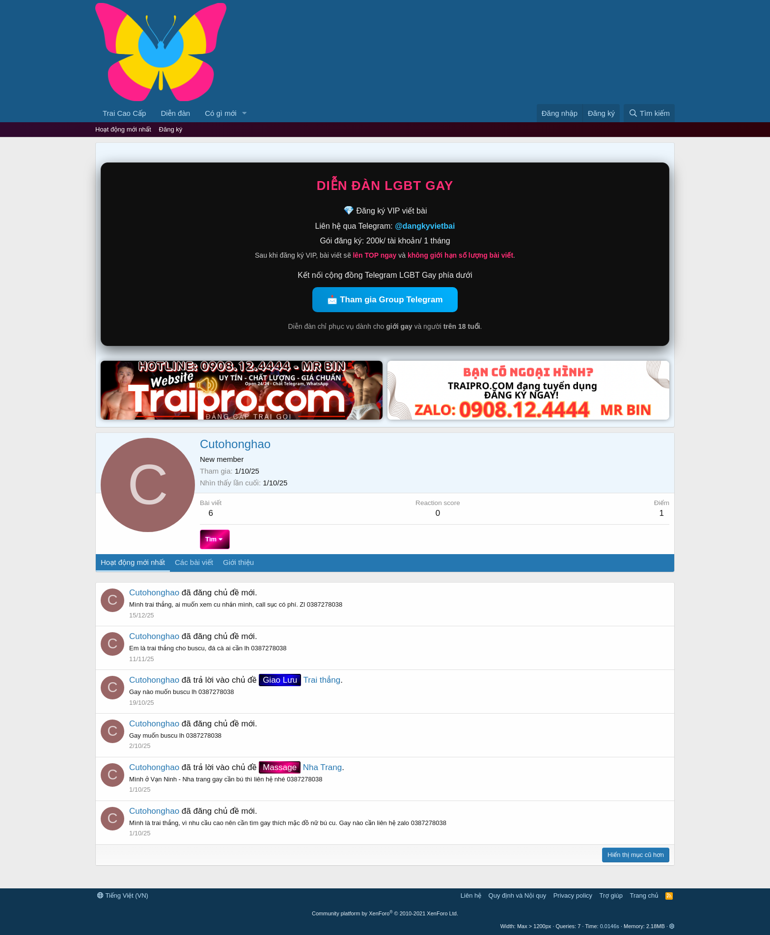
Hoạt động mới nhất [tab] (133, 562)
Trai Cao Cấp (124, 113)
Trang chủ (644, 895)
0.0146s (609, 926)
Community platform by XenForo (385, 913)
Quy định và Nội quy (518, 895)
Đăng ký (171, 129)
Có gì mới (220, 113)
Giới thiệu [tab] (238, 562)
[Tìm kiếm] (649, 113)
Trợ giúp (611, 895)
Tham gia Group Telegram (391, 299)
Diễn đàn (175, 113)
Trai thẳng (299, 680)
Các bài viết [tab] (194, 562)
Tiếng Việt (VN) (122, 895)
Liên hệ (471, 895)
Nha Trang (300, 767)
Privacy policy (572, 895)
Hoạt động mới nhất (123, 129)
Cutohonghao (154, 592)
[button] (244, 113)
